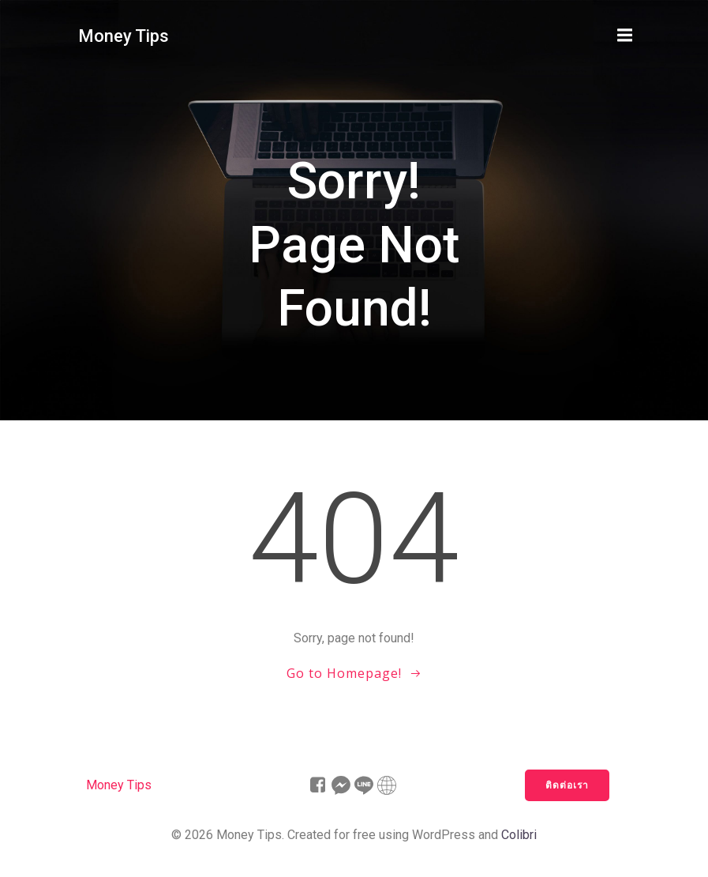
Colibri (519, 834)
